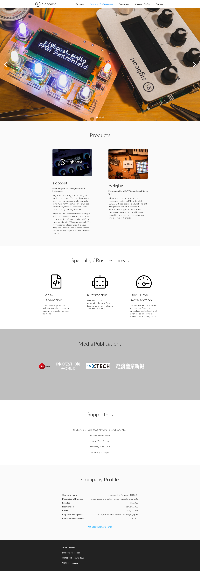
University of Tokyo (100, 452)
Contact (159, 4)
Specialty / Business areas (101, 4)
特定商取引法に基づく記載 (100, 527)
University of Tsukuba (100, 446)
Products (80, 4)
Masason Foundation (100, 435)
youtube (65, 563)
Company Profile (142, 4)
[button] (5, 64)
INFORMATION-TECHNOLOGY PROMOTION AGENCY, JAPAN (100, 430)
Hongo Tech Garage (100, 441)
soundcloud (67, 558)
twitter (64, 548)
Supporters (124, 4)
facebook (66, 553)
